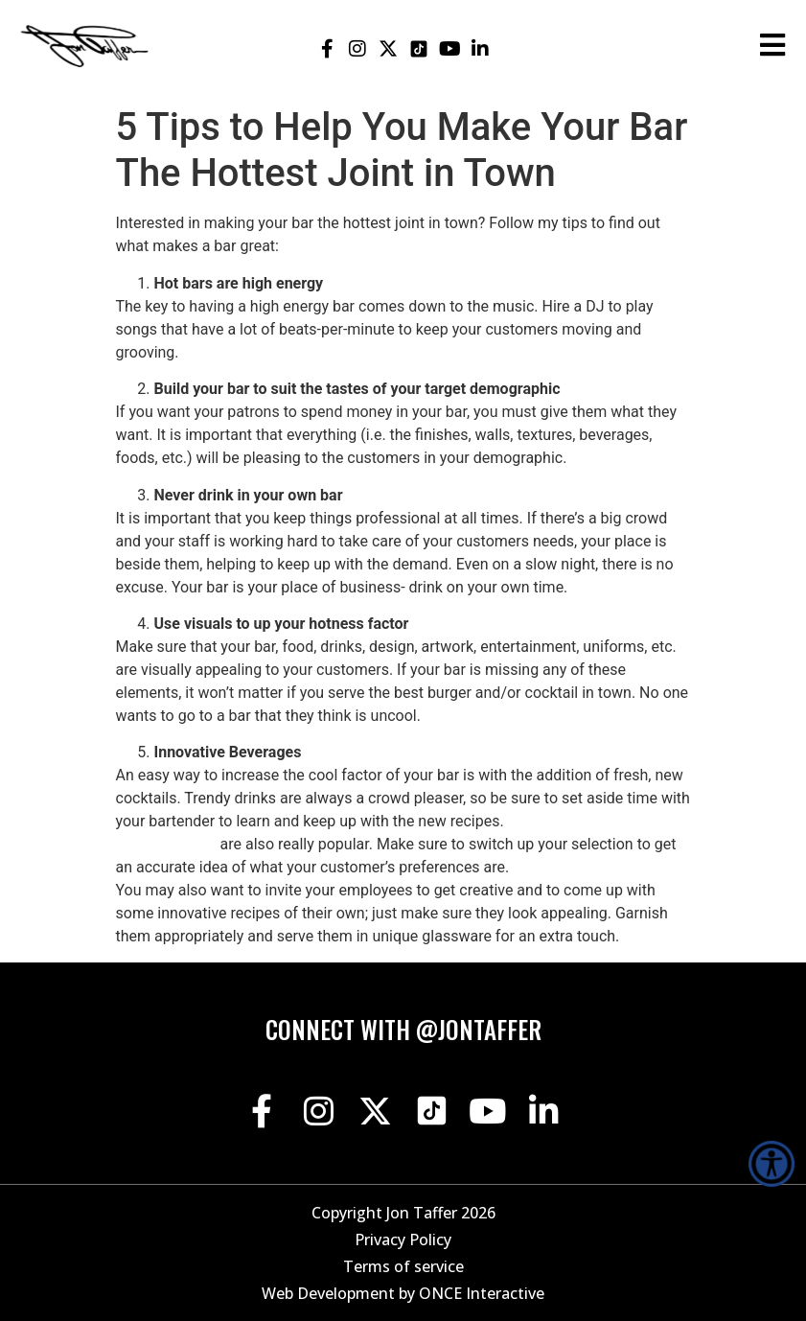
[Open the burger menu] (772, 45)
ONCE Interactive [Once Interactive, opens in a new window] (481, 1293)
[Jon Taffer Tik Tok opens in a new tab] (419, 48)
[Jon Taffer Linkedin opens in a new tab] (480, 48)
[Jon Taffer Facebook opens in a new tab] (327, 48)
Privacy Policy (403, 1239)
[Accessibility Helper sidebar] (771, 1164)
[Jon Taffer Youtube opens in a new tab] (450, 48)
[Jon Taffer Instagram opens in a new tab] (358, 48)
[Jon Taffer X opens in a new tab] (388, 48)
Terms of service (403, 1266)
